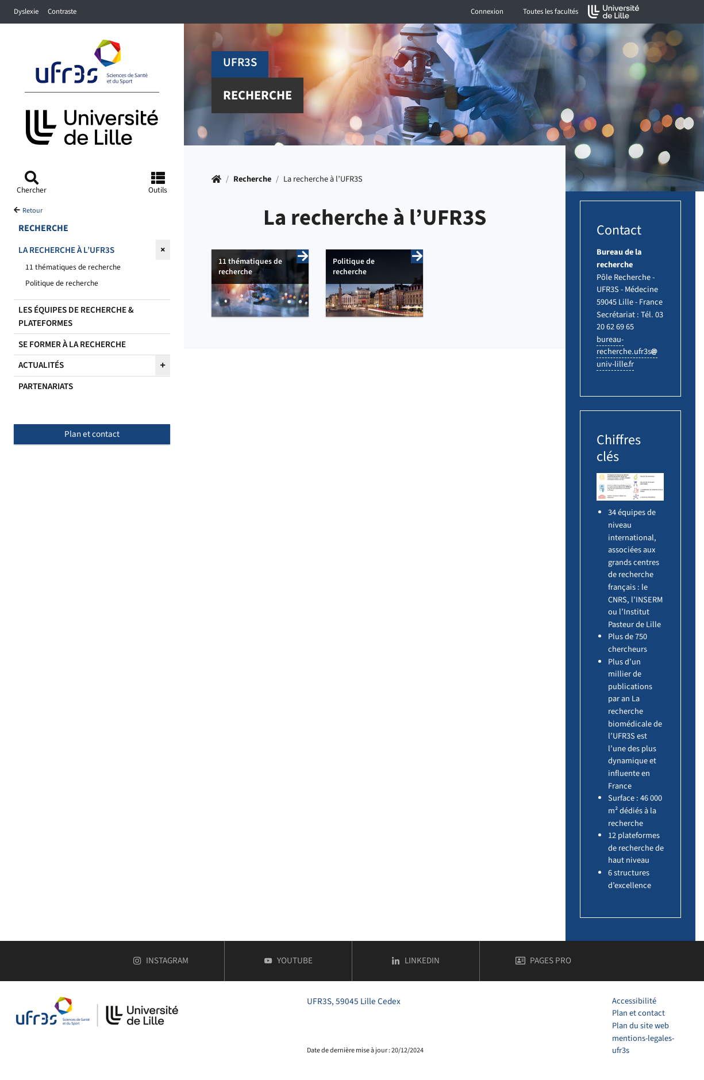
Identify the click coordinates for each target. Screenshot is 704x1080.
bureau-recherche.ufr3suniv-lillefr (627, 351)
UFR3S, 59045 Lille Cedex (354, 1001)
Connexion (487, 11)
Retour (32, 211)
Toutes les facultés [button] (550, 11)
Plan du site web (640, 1026)
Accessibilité (634, 1001)
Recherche (252, 179)
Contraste (62, 11)
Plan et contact (92, 434)
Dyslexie (26, 11)
